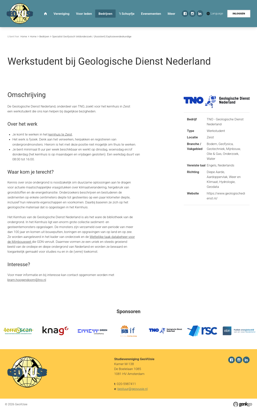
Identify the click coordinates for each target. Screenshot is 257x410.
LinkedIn (200, 13)
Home (23, 36)
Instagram (192, 13)
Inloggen (239, 13)
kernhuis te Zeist (60, 134)
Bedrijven (44, 36)
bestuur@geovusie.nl (133, 388)
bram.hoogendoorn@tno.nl (26, 280)
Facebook (185, 13)
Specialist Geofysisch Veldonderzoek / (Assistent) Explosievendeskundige (91, 36)
